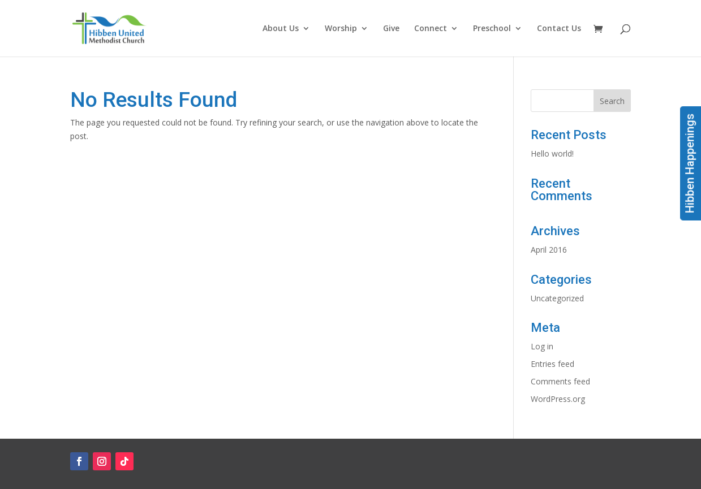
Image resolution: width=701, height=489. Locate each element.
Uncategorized (557, 298)
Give (391, 28)
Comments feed (560, 381)
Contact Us (559, 28)
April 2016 (549, 249)
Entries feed (552, 363)
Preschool (492, 28)
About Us (281, 28)
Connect (430, 28)
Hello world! (552, 153)
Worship (341, 28)
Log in (542, 346)
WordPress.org (558, 398)
